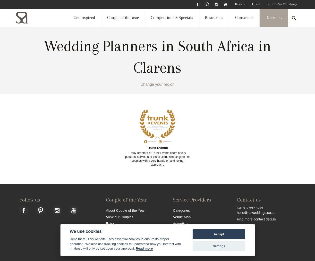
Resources (214, 17)
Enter (110, 223)
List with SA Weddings (281, 4)
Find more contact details (256, 219)
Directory (273, 17)
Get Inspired (84, 17)
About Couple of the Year (125, 210)
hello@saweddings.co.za (256, 212)
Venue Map (182, 217)
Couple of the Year (123, 17)
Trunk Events (157, 148)
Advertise (180, 223)
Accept (219, 234)
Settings (219, 246)
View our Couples (119, 217)
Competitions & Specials (172, 17)
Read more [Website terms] (144, 248)
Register (241, 4)
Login (256, 4)
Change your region (157, 84)
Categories (181, 210)
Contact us (244, 17)
